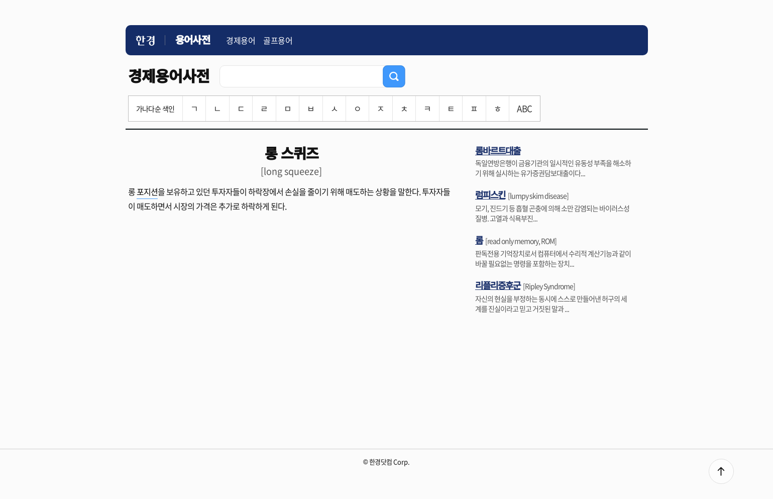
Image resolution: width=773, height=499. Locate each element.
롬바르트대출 (497, 150)
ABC (524, 108)
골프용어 (277, 40)
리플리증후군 (497, 284)
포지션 (147, 191)
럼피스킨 (490, 194)
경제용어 (240, 40)
